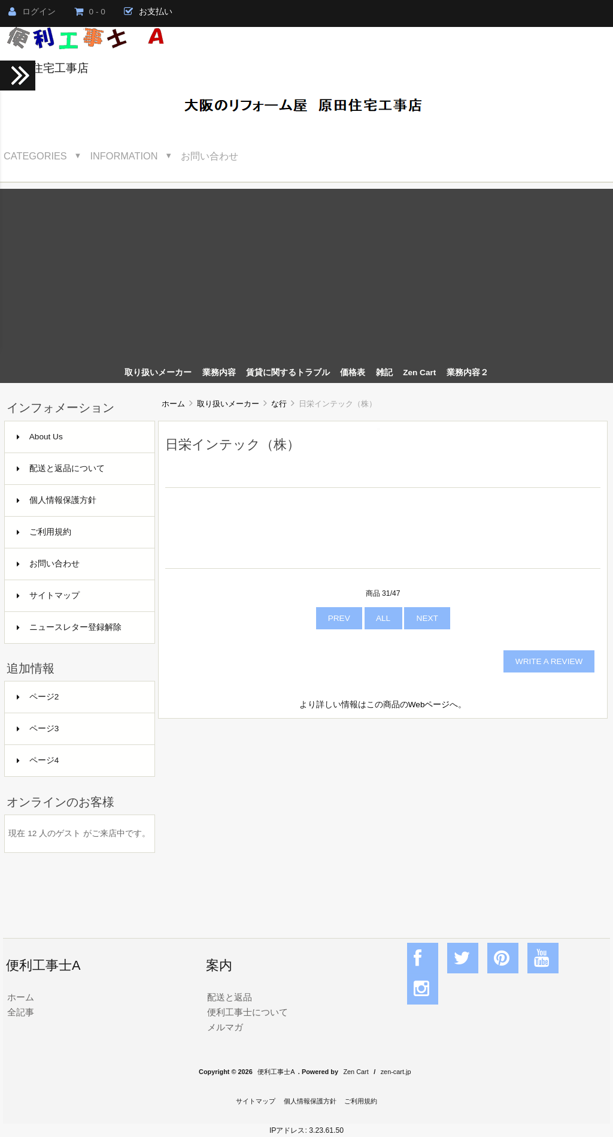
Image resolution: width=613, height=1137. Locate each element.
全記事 (20, 1012)
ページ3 (38, 728)
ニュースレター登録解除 (69, 627)
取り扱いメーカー (228, 403)
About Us (40, 436)
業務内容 (219, 372)
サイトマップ (48, 595)
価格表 (352, 372)
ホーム (173, 403)
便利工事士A (276, 1071)
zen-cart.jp (396, 1071)
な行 (279, 403)
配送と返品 (229, 997)
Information (124, 155)
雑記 (384, 372)
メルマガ (225, 1027)
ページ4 (38, 760)
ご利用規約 (44, 531)
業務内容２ (467, 372)
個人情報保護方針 (56, 500)
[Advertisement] (306, 273)
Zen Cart (419, 372)
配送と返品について (61, 468)
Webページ (429, 704)
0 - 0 (89, 11)
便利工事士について (247, 1012)
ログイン (32, 11)
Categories (35, 155)
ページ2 (38, 696)
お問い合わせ (209, 155)
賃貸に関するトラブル (288, 372)
